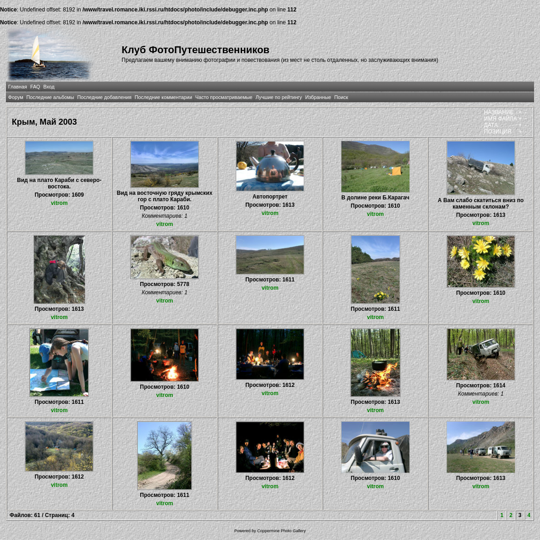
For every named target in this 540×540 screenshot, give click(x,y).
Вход (49, 86)
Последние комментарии (163, 97)
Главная (17, 86)
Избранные (318, 97)
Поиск (341, 97)
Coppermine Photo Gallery (281, 531)
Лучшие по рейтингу (279, 97)
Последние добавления (104, 97)
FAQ (35, 86)
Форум (15, 97)
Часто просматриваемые (224, 97)
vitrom (59, 203)
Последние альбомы (50, 97)
